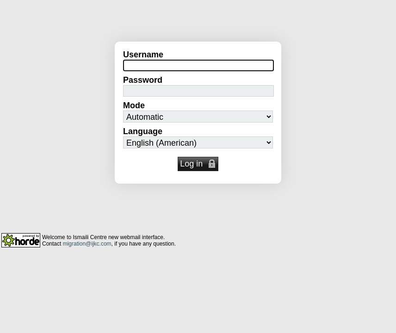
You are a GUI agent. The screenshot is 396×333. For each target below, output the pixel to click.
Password (142, 80)
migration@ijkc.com (87, 243)
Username (143, 54)
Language (142, 131)
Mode (134, 105)
